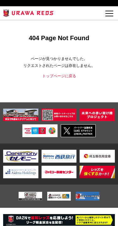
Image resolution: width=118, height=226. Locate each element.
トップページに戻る (59, 76)
